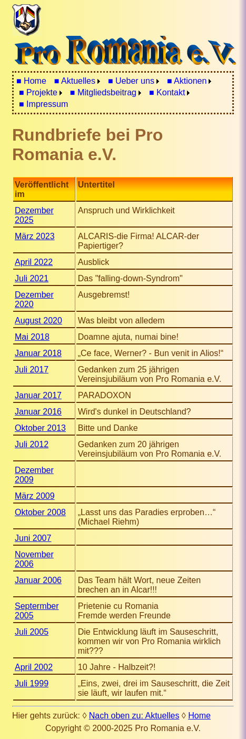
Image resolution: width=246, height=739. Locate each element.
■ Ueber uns (131, 80)
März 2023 (35, 236)
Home (199, 715)
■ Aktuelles (74, 80)
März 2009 (35, 495)
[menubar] (123, 92)
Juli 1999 (31, 683)
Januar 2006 (38, 580)
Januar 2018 (38, 353)
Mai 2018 (32, 336)
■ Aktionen (187, 80)
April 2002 (34, 667)
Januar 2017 (38, 395)
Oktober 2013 (40, 427)
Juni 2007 (33, 538)
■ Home (31, 80)
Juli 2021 (31, 278)
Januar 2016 (38, 411)
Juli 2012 (31, 444)
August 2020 (38, 320)
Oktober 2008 (40, 512)
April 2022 (34, 262)
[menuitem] (31, 81)
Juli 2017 (31, 369)
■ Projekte (38, 92)
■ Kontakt (167, 92)
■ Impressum (43, 104)
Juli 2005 (31, 631)
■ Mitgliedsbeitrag (103, 92)
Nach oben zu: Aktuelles (134, 715)
